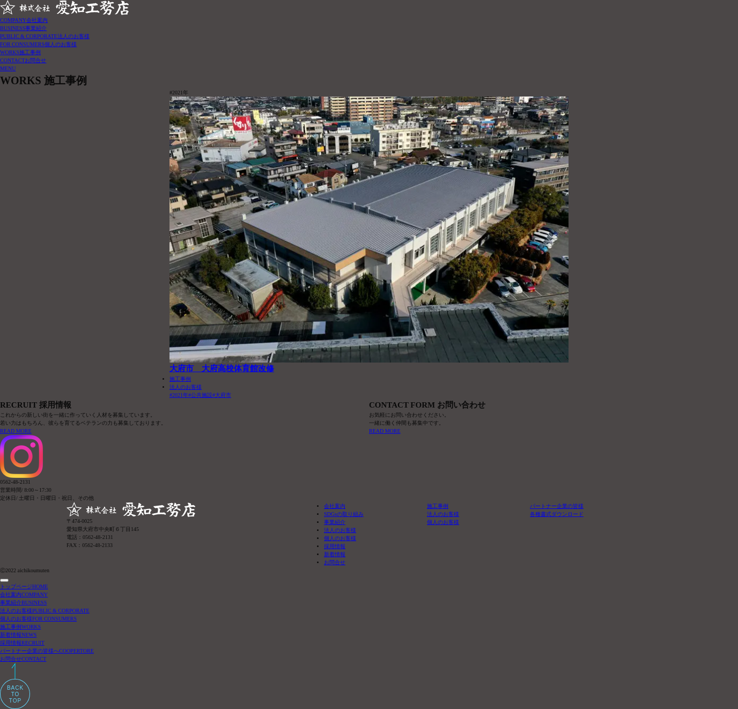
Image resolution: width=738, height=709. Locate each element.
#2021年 (178, 395)
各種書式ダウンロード (557, 514)
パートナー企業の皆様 (557, 506)
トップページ (24, 586)
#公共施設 (200, 395)
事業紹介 (334, 522)
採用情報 (334, 546)
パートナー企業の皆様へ (47, 651)
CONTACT (23, 60)
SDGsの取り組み (344, 514)
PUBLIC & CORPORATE (45, 36)
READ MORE (16, 431)
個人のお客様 (340, 538)
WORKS (20, 52)
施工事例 (180, 379)
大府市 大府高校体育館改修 (221, 368)
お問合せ (334, 562)
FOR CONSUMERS (38, 44)
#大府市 (221, 395)
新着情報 (334, 554)
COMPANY (24, 20)
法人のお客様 (185, 387)
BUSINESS (23, 28)
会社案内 (334, 506)
